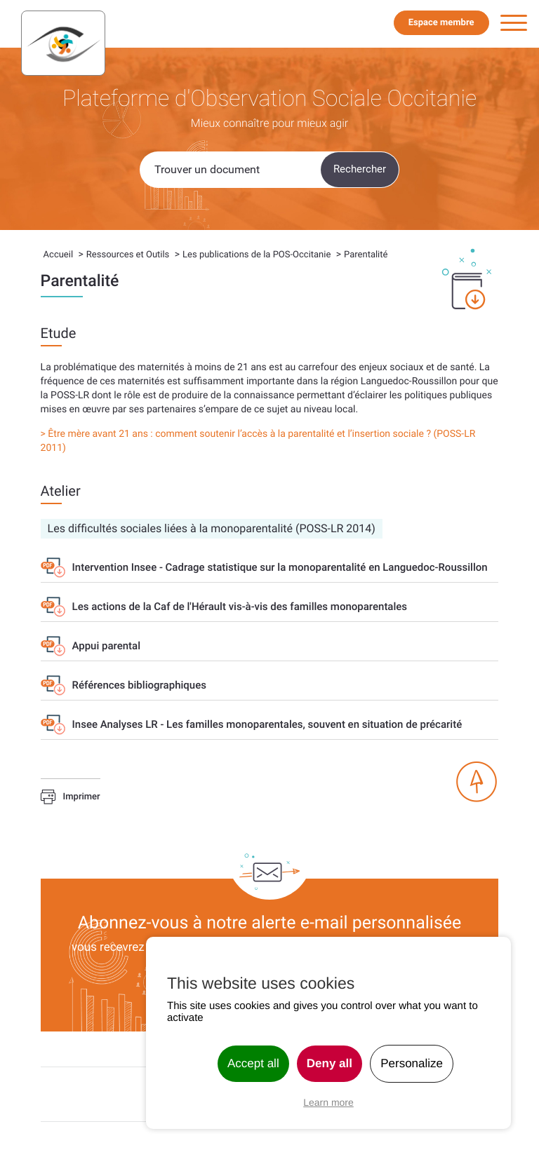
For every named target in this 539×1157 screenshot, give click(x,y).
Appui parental (90, 646)
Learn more (328, 1102)
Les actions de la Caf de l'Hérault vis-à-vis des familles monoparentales (224, 607)
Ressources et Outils (128, 254)
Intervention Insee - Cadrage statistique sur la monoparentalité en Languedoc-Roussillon (264, 567)
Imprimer (70, 797)
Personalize (411, 1063)
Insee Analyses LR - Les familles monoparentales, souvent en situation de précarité (252, 725)
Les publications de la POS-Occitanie (256, 254)
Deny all (329, 1063)
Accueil (58, 254)
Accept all (253, 1063)
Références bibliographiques (123, 685)
